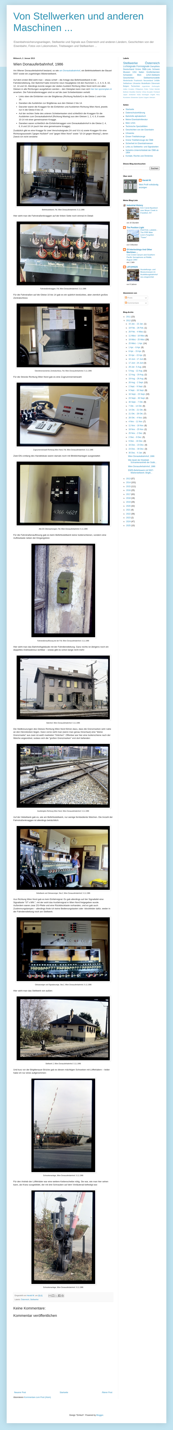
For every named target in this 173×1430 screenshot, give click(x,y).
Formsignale (143, 66)
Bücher (138, 92)
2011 (128, 317)
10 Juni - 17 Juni (136, 359)
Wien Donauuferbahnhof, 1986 (141, 466)
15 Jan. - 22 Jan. (136, 324)
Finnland (157, 92)
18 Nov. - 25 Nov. (136, 429)
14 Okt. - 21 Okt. (136, 410)
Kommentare (132, 303)
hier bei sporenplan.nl (101, 89)
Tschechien (135, 86)
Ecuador (150, 92)
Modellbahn (146, 83)
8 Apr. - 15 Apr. (135, 351)
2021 (128, 510)
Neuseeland (148, 80)
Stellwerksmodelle (152, 78)
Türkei (151, 89)
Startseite (64, 1392)
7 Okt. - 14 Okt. (136, 406)
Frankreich (138, 80)
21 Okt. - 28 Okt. (136, 414)
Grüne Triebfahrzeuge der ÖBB (139, 140)
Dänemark (155, 83)
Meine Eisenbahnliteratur (137, 119)
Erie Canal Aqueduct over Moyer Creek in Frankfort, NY (149, 210)
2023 (128, 518)
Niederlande (128, 80)
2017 (128, 494)
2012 (128, 320)
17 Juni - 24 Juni (136, 363)
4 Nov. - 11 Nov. (136, 421)
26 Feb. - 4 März (136, 332)
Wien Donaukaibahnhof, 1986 (141, 456)
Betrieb (157, 89)
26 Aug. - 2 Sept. (136, 382)
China (144, 92)
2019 (128, 502)
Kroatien (131, 89)
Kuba (139, 94)
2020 (128, 506)
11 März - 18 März (137, 336)
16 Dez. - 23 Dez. (137, 445)
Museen (126, 72)
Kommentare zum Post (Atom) (37, 1397)
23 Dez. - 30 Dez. (137, 449)
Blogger (99, 1415)
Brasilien (132, 92)
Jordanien (132, 94)
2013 (128, 478)
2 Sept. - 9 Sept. (136, 386)
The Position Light (135, 227)
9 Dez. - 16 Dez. (136, 441)
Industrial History (135, 205)
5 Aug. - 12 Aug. (136, 371)
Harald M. (146, 180)
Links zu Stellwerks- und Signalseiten (142, 147)
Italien (141, 72)
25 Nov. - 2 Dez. (136, 433)
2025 (128, 525)
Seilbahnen (127, 83)
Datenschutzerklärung (135, 113)
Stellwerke (34, 1299)
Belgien (126, 86)
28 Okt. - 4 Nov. (136, 418)
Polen (146, 89)
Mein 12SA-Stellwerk (148, 75)
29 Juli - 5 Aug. (135, 367)
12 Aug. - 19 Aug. (136, 374)
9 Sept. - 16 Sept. (137, 390)
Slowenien (134, 97)
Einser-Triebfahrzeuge (135, 136)
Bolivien (126, 92)
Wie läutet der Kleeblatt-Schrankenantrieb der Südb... (142, 461)
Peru (158, 94)
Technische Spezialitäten (137, 126)
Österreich (25, 1299)
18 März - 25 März (137, 339)
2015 (128, 486)
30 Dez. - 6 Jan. (136, 453)
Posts (128, 298)
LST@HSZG (132, 267)
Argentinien (146, 86)
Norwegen (145, 94)
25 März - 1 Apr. (136, 343)
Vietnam (152, 97)
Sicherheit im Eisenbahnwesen (139, 143)
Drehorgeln (156, 86)
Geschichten (128, 78)
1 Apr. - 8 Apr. (135, 347)
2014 (128, 482)
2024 (128, 521)
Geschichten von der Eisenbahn (140, 130)
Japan (125, 94)
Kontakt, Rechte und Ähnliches (139, 156)
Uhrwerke (137, 83)
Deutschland (128, 69)
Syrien (141, 97)
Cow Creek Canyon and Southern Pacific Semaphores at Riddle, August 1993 (141, 257)
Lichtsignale (129, 66)
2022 (128, 514)
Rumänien (126, 97)
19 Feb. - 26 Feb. (136, 328)
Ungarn (146, 97)
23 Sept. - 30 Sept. (137, 398)
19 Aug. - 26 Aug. (136, 378)
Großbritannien (153, 72)
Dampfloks (155, 66)
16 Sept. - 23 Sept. (137, 394)
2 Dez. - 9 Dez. (135, 437)
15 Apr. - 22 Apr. (136, 355)
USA (134, 72)
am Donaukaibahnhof (69, 70)
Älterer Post (107, 1392)
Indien (125, 89)
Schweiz (156, 69)
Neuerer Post (20, 1392)
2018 (128, 498)
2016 (128, 490)
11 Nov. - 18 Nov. (136, 425)
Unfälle (157, 80)
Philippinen (139, 89)
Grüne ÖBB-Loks (143, 69)
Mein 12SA (130, 123)
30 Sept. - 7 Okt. (136, 402)
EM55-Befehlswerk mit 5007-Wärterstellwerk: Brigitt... (141, 471)
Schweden (127, 75)
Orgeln (152, 94)
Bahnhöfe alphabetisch (136, 116)
